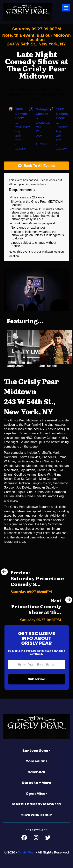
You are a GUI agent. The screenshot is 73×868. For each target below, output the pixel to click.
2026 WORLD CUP (36, 814)
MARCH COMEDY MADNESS (36, 804)
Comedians (36, 761)
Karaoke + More (36, 782)
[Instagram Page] (36, 838)
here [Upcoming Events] (43, 184)
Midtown (48, 251)
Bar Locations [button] (36, 750)
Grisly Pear (26, 852)
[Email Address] (36, 664)
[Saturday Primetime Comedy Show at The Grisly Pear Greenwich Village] (36, 591)
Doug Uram (15, 365)
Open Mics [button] (36, 793)
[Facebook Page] (24, 838)
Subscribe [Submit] (36, 679)
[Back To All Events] (36, 165)
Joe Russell (48, 365)
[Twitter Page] (48, 838)
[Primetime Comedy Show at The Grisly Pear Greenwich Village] (36, 619)
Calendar (36, 772)
